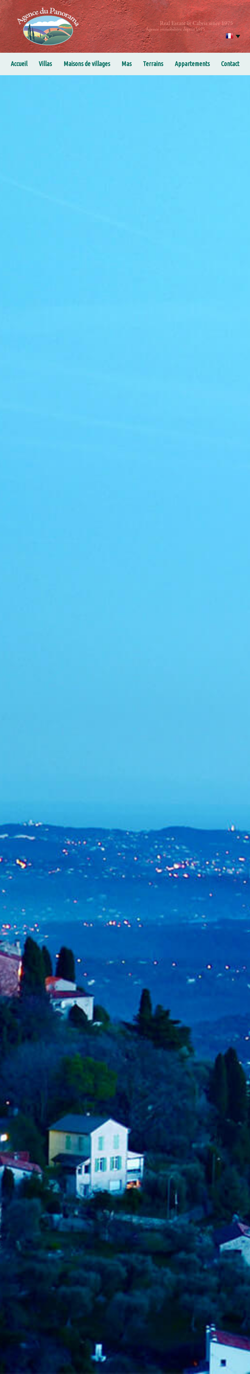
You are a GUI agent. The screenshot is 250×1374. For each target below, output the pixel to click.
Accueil (19, 63)
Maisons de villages (86, 63)
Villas (45, 63)
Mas (126, 63)
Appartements (192, 63)
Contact (230, 63)
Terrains (153, 63)
